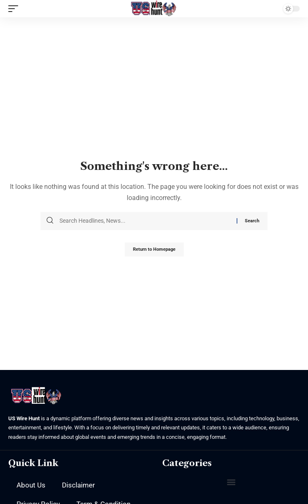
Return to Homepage (154, 249)
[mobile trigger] (15, 8)
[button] (231, 482)
